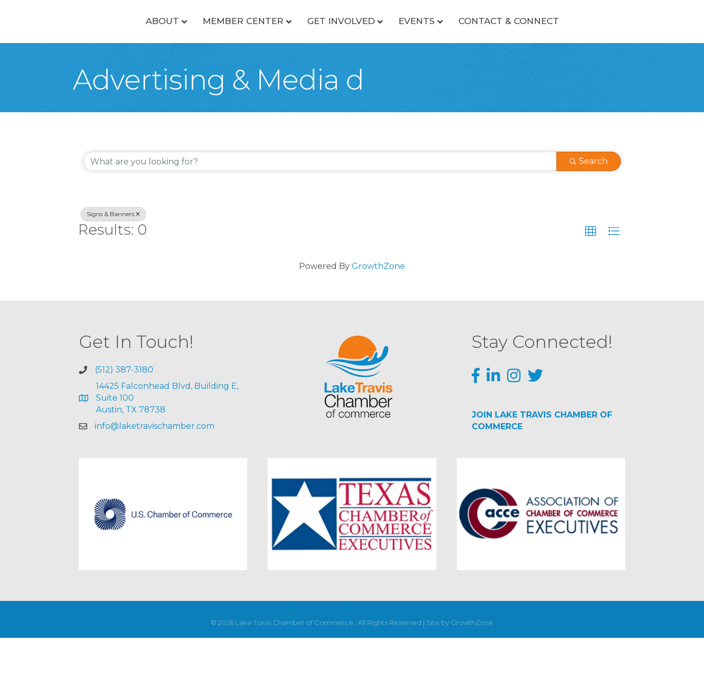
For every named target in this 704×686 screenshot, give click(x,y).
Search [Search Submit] (589, 210)
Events (456, 45)
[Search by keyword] (320, 210)
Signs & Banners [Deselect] (113, 262)
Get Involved (301, 45)
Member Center (203, 45)
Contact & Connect (548, 45)
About (122, 45)
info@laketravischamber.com (154, 474)
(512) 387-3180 (124, 418)
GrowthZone (378, 314)
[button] (590, 280)
